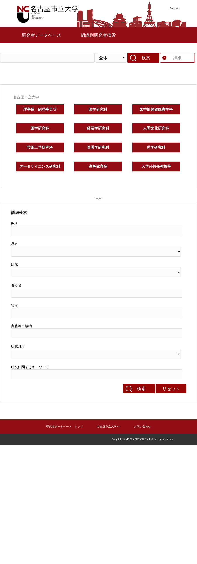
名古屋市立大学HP (108, 426)
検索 (146, 57)
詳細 (177, 57)
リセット (171, 388)
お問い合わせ (142, 426)
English (174, 8)
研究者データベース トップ (64, 426)
